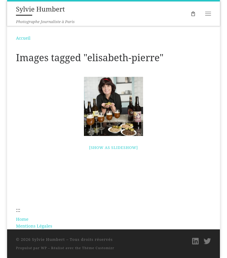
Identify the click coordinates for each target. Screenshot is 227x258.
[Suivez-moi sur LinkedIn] (195, 241)
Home (22, 219)
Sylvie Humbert (48, 239)
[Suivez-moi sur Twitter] (207, 241)
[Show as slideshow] (113, 147)
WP (44, 248)
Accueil (23, 38)
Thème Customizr (98, 248)
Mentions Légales (34, 226)
